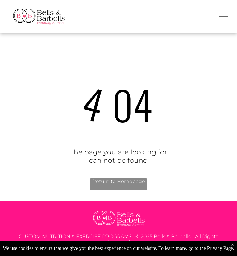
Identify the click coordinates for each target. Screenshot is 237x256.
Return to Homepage (118, 181)
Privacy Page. (220, 248)
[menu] (223, 17)
